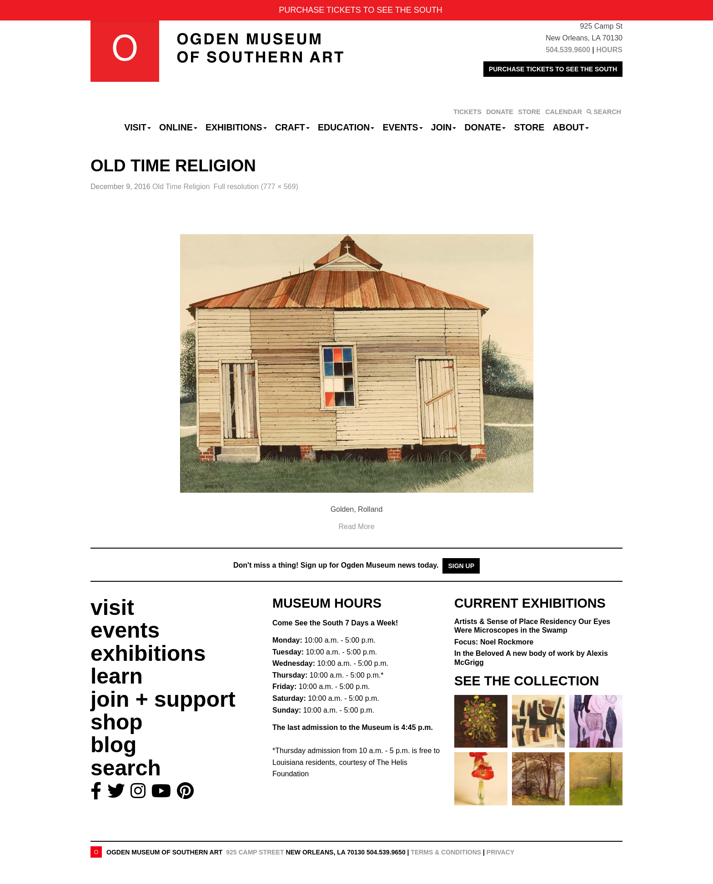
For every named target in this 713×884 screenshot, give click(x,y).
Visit (137, 127)
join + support (163, 699)
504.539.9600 (568, 50)
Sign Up (461, 565)
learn (116, 676)
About (571, 127)
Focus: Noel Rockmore (493, 642)
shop (116, 722)
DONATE (499, 111)
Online (178, 127)
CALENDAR (563, 111)
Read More (356, 526)
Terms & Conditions (446, 852)
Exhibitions (236, 127)
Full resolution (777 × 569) (255, 186)
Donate (485, 127)
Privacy (500, 852)
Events (403, 127)
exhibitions (148, 653)
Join (444, 127)
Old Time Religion (181, 186)
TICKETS (467, 111)
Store (529, 127)
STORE (529, 111)
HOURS (609, 50)
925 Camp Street (255, 852)
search (125, 768)
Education (346, 127)
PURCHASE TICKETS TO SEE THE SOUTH (553, 69)
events (125, 630)
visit (112, 607)
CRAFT (292, 127)
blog (113, 745)
